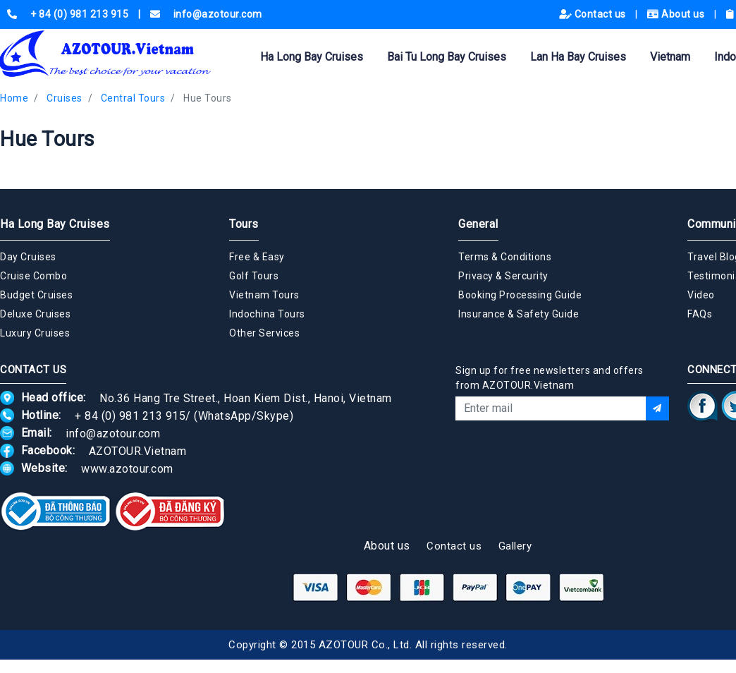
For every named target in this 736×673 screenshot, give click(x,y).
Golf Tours (253, 275)
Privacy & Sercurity (503, 275)
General (478, 224)
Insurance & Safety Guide (518, 314)
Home (14, 98)
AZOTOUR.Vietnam (138, 450)
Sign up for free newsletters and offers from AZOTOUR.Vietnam (549, 378)
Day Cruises (28, 256)
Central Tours (133, 98)
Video (701, 295)
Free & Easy (257, 256)
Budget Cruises (36, 295)
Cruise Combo (33, 275)
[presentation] (562, 458)
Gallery (515, 546)
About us (677, 14)
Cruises (64, 98)
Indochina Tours (267, 314)
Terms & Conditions (504, 256)
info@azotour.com (113, 432)
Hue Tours (207, 98)
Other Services (264, 333)
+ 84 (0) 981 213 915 (130, 415)
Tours (244, 224)
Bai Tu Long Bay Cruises (446, 56)
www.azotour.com (127, 468)
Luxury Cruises (35, 333)
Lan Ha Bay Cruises (578, 56)
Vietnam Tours (264, 295)
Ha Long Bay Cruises (311, 56)
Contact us (594, 14)
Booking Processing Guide (520, 295)
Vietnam (670, 56)
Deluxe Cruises (35, 314)
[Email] (550, 408)
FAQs (699, 314)
